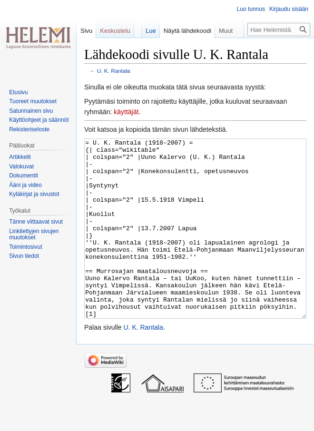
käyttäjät (126, 112)
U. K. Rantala (113, 71)
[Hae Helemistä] (278, 29)
